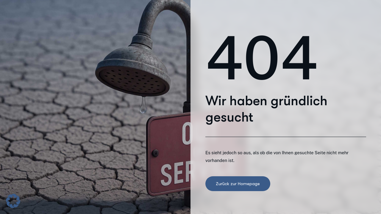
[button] (13, 201)
